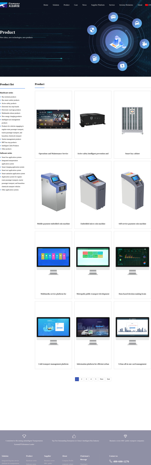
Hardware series (6, 93)
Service (112, 5)
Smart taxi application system (11, 170)
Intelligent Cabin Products (10, 146)
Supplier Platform (98, 5)
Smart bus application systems (11, 157)
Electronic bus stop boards (10, 107)
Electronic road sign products (11, 110)
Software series (6, 153)
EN (150, 5)
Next (101, 379)
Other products (6, 149)
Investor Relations (126, 5)
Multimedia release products (11, 113)
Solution (56, 5)
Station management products (11, 139)
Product (66, 5)
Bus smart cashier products (10, 100)
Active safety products (9, 103)
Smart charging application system (13, 167)
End (108, 379)
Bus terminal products (9, 97)
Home (46, 5)
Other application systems (10, 190)
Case (76, 5)
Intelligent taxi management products (11, 121)
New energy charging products (12, 116)
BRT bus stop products (9, 142)
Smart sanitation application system (13, 173)
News (84, 5)
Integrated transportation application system (10, 162)
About (140, 5)
